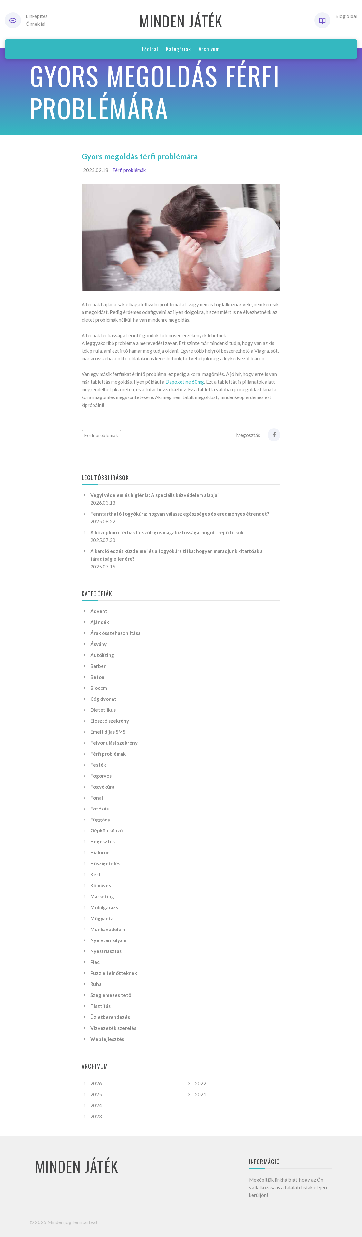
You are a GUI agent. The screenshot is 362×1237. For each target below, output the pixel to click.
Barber (98, 666)
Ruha (96, 984)
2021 (200, 1094)
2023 (96, 1116)
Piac (95, 962)
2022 (200, 1083)
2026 (96, 1083)
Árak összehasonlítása (115, 633)
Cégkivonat (103, 699)
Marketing (102, 896)
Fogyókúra (102, 786)
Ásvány (98, 644)
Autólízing (102, 655)
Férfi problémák (129, 170)
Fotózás (99, 808)
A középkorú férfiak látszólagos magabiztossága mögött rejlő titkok (166, 532)
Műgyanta (101, 918)
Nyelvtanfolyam (108, 940)
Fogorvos (101, 776)
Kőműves (100, 885)
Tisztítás (100, 1006)
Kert (95, 874)
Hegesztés (102, 841)
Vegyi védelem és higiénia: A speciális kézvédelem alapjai (154, 495)
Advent (98, 611)
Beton (97, 677)
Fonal (96, 797)
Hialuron (100, 852)
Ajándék (99, 622)
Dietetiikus (103, 710)
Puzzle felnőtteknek (113, 973)
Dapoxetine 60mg (184, 382)
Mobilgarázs (104, 907)
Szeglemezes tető (110, 995)
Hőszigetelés (105, 863)
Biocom (98, 688)
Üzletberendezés (110, 1017)
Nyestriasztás (106, 951)
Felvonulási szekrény (114, 743)
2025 (96, 1094)
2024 (96, 1105)
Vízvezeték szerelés (113, 1028)
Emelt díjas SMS (107, 732)
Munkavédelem (107, 929)
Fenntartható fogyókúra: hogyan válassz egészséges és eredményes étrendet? (179, 514)
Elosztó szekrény (109, 721)
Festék (98, 765)
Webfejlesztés (107, 1039)
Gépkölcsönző (106, 830)
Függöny (100, 819)
